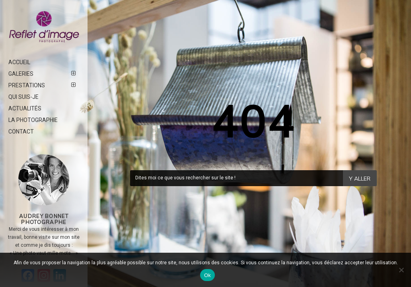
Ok (207, 275)
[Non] (401, 270)
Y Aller (359, 178)
